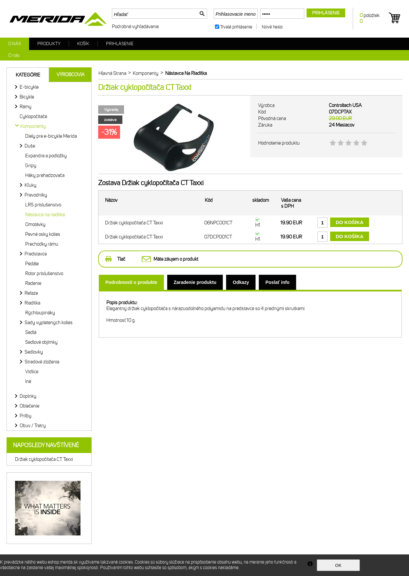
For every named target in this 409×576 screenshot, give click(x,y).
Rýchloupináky (40, 313)
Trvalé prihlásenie (236, 27)
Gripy (30, 165)
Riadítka (32, 303)
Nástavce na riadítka (45, 215)
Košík (83, 43)
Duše (30, 146)
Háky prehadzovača (44, 175)
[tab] (131, 282)
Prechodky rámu (41, 244)
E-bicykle (29, 87)
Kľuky (30, 185)
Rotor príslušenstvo (44, 273)
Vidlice (31, 372)
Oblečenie (29, 406)
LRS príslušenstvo (43, 205)
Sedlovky (34, 352)
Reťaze (31, 293)
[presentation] (131, 282)
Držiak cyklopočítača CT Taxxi (44, 459)
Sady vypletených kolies (49, 322)
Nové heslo (272, 27)
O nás (14, 43)
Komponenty (33, 126)
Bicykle (27, 97)
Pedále (32, 264)
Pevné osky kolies (42, 234)
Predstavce (36, 254)
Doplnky (28, 396)
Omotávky (35, 224)
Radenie (33, 283)
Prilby (25, 416)
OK (338, 565)
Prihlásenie (119, 43)
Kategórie (28, 75)
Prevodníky (36, 195)
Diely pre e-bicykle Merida (51, 136)
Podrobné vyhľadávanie (135, 26)
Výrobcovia (70, 75)
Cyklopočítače (33, 116)
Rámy (25, 107)
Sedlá (30, 332)
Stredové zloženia (42, 362)
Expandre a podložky (46, 156)
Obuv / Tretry (33, 425)
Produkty (49, 43)
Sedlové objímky (41, 342)
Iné (28, 381)
